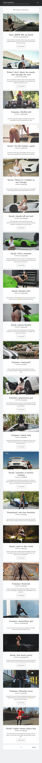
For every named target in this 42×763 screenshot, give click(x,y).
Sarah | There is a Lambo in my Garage (21, 168)
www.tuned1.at (8, 2)
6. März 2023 (24, 184)
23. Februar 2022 (24, 623)
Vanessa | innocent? (21, 350)
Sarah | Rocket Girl (21, 279)
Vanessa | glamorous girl (21, 385)
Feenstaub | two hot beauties (21, 500)
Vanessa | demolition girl (21, 609)
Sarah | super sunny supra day (21, 716)
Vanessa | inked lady (21, 423)
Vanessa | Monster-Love (21, 679)
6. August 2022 (24, 327)
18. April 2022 (24, 477)
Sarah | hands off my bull (21, 204)
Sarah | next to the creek (21, 534)
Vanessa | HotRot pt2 (21, 100)
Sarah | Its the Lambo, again (21, 134)
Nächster (34, 747)
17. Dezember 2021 (24, 657)
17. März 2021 (24, 730)
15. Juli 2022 (24, 364)
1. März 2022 (24, 585)
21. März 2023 (24, 148)
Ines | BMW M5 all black (21, 22)
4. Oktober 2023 (24, 114)
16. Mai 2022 (24, 437)
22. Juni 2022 (24, 399)
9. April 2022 (24, 514)
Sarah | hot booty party (21, 643)
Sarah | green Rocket (21, 313)
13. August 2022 (24, 293)
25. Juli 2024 (24, 76)
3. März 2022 (24, 548)
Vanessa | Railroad (21, 571)
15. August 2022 (24, 255)
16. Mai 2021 (24, 693)
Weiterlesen (21, 47)
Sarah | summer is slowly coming (21, 460)
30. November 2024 (24, 36)
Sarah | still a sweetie (21, 241)
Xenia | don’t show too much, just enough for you (21, 60)
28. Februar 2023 (24, 218)
